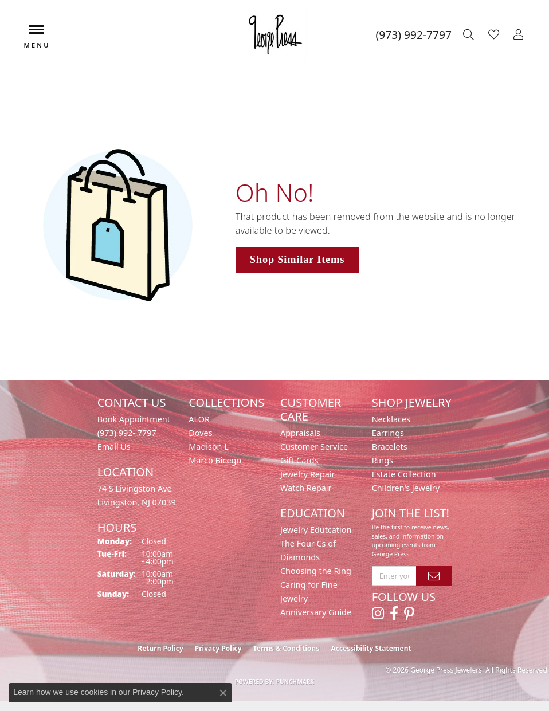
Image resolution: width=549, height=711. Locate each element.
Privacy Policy (218, 648)
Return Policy (160, 648)
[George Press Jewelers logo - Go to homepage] (274, 35)
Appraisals (300, 432)
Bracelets (389, 446)
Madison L (208, 446)
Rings (382, 460)
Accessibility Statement (371, 648)
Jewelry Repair (307, 474)
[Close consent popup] (222, 692)
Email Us (114, 446)
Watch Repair (306, 487)
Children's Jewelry (406, 487)
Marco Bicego (215, 460)
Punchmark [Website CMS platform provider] (295, 682)
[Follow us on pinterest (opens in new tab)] (409, 613)
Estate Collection (404, 474)
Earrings (388, 432)
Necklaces (391, 419)
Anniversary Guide (315, 612)
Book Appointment (133, 419)
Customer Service (314, 446)
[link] (414, 35)
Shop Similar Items (297, 259)
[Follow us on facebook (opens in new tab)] (394, 613)
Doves (200, 432)
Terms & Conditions (286, 648)
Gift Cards (299, 460)
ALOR (199, 419)
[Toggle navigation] (36, 35)
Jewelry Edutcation (315, 529)
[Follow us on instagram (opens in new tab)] (378, 613)
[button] (470, 35)
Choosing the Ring (315, 570)
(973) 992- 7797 (126, 432)
